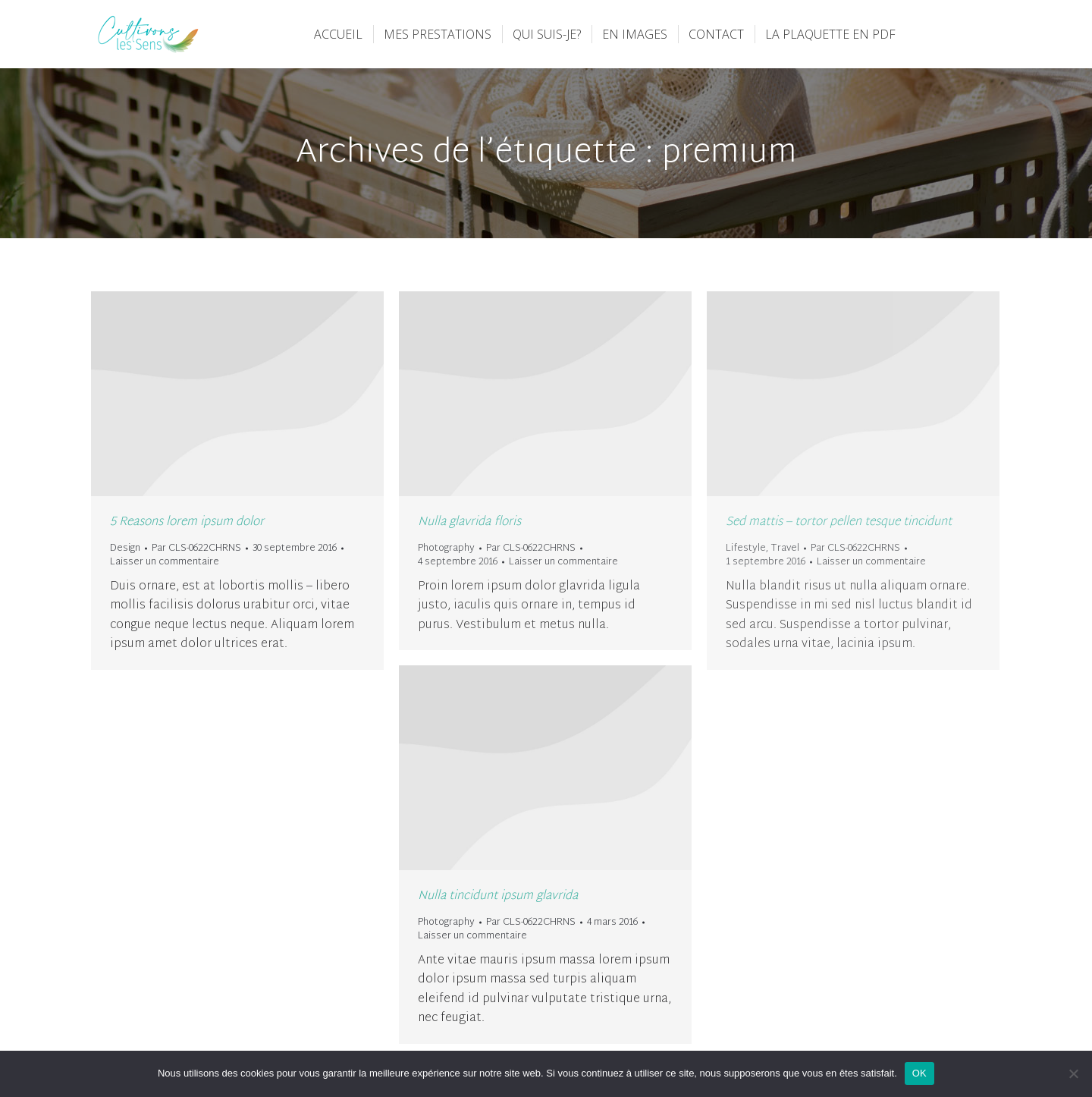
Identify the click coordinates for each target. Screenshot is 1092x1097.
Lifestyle (746, 548)
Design (125, 548)
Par (196, 548)
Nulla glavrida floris (469, 522)
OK (919, 1073)
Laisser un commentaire (164, 562)
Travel (784, 548)
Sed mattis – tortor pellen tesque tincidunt (839, 522)
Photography (446, 548)
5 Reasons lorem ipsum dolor (187, 522)
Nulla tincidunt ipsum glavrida (498, 896)
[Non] (1073, 1073)
